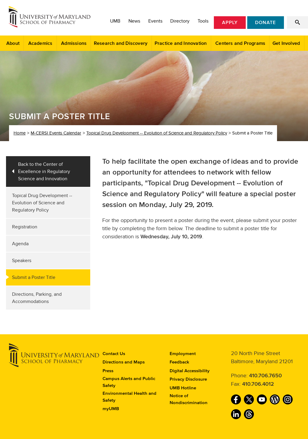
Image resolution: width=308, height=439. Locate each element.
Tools (203, 21)
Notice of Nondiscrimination (189, 399)
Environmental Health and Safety (129, 397)
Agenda (20, 243)
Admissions (74, 43)
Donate (265, 22)
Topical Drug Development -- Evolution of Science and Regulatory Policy (156, 133)
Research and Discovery (120, 43)
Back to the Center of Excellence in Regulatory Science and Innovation (44, 171)
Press (108, 371)
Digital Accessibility (190, 371)
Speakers (21, 260)
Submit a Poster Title (33, 277)
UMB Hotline (183, 388)
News (134, 21)
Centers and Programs (240, 43)
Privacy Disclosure (188, 379)
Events (155, 21)
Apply (230, 22)
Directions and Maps (124, 362)
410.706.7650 (265, 376)
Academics (40, 43)
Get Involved (286, 43)
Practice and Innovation (181, 43)
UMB (115, 21)
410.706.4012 (258, 384)
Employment (183, 353)
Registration (24, 227)
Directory (179, 21)
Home (20, 133)
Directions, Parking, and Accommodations (37, 298)
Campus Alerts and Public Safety (129, 382)
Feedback (179, 362)
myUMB (111, 409)
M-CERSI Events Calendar (56, 133)
